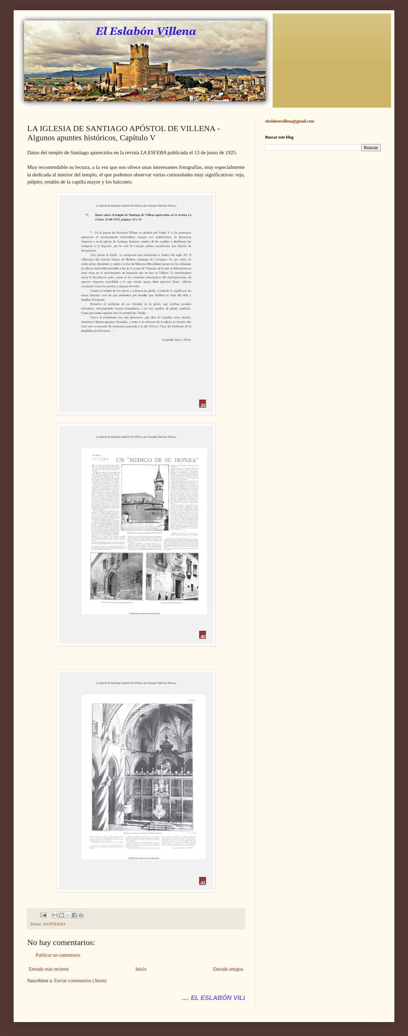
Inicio (141, 969)
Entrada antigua (228, 969)
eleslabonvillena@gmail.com (289, 121)
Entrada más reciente (49, 969)
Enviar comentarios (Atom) (80, 980)
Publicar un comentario (58, 955)
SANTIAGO (54, 924)
